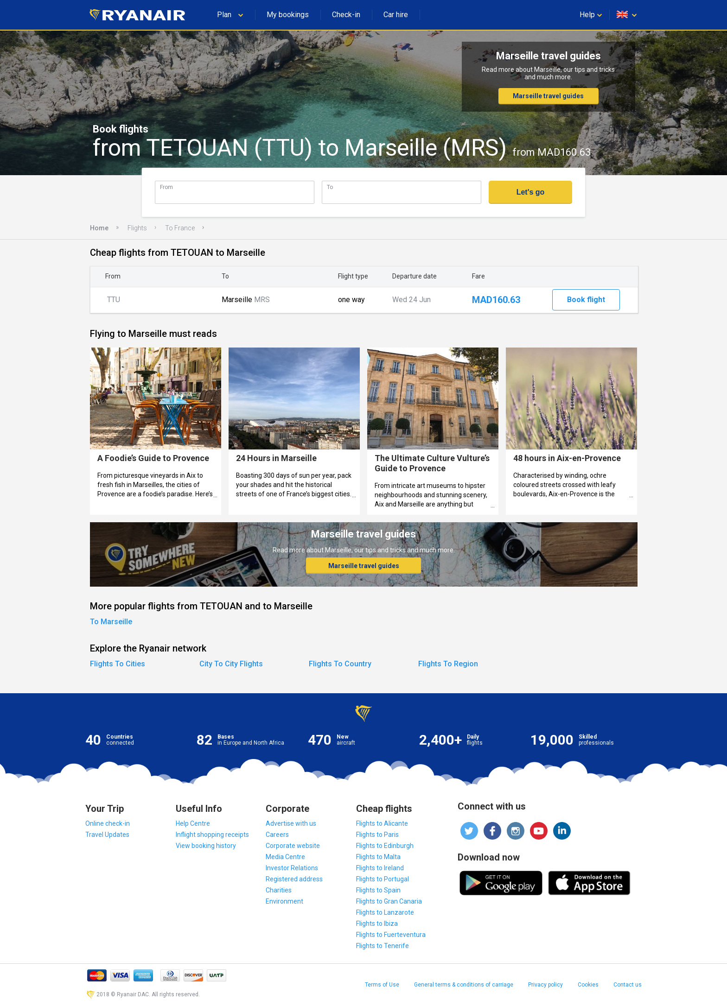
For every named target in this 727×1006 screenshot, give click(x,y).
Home (99, 228)
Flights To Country (340, 663)
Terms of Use (382, 984)
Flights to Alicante (382, 823)
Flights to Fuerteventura (391, 934)
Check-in (346, 14)
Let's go (531, 192)
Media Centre (285, 856)
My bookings (288, 14)
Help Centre (193, 823)
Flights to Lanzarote (385, 912)
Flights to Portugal (382, 879)
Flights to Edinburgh (385, 845)
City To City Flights (231, 663)
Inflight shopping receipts (212, 834)
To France (180, 228)
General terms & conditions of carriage (463, 984)
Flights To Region (448, 663)
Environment (284, 901)
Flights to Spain (378, 890)
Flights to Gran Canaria (389, 901)
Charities (279, 890)
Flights (137, 228)
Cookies (588, 984)
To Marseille (111, 621)
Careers (277, 834)
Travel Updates (107, 834)
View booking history (206, 845)
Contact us (627, 984)
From (166, 187)
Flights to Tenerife (382, 945)
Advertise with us (291, 823)
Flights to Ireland (380, 868)
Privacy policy (545, 984)
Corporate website (293, 845)
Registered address (294, 879)
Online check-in (107, 823)
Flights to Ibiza (377, 923)
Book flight (586, 299)
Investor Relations (292, 868)
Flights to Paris (377, 834)
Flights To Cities (117, 663)
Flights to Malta (378, 856)
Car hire (395, 14)
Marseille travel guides (548, 96)
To (330, 187)
